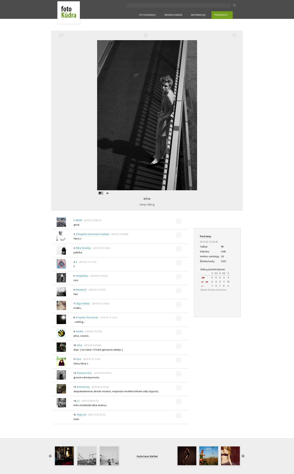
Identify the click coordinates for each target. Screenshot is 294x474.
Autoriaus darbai (147, 456)
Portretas (205, 236)
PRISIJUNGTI (221, 15)
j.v (78, 400)
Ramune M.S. (84, 373)
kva (79, 359)
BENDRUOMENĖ (173, 15)
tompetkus (82, 275)
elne (147, 198)
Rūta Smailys (83, 248)
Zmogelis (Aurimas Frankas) (92, 234)
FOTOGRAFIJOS (147, 15)
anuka (79, 331)
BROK (79, 220)
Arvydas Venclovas (87, 317)
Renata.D (81, 289)
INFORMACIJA (198, 15)
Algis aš (81, 414)
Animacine (83, 386)
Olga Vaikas (83, 303)
